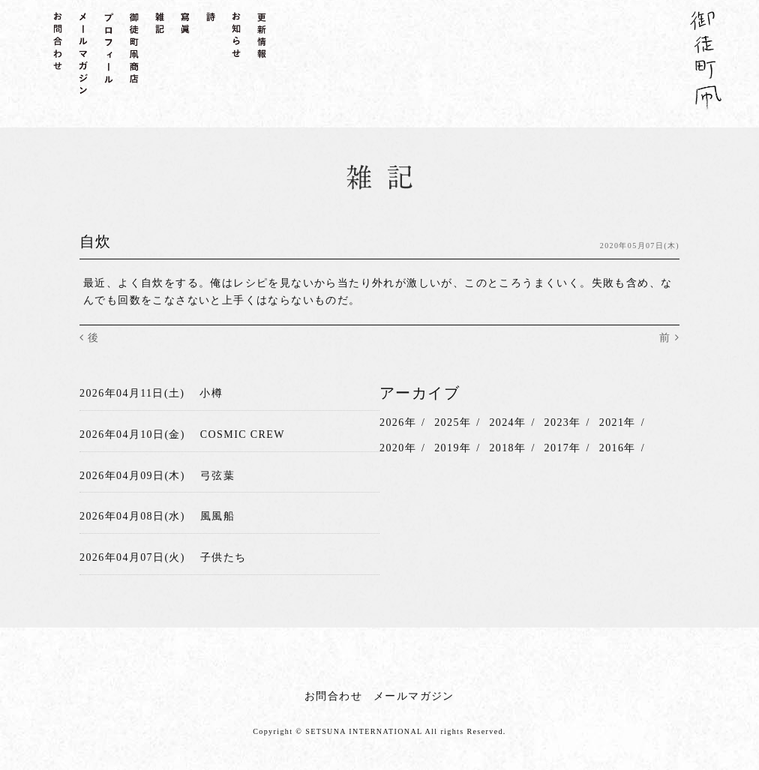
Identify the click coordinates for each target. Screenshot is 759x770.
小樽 (211, 393)
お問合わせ (333, 696)
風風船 (217, 516)
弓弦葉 (217, 475)
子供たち (223, 557)
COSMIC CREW (242, 434)
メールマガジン (414, 696)
